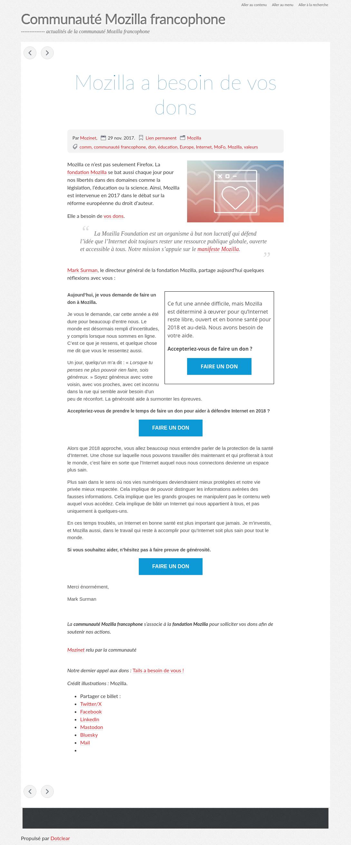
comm (86, 147)
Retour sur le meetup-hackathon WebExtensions (47, 53)
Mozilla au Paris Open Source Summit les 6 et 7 (30, 53)
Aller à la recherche (312, 4)
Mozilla (194, 138)
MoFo (219, 147)
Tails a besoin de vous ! (158, 671)
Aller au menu (279, 4)
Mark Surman (82, 270)
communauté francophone (120, 147)
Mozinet (88, 138)
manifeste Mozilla (218, 249)
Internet (204, 147)
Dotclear (60, 838)
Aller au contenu (248, 4)
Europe (187, 147)
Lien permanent (161, 138)
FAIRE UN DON (219, 367)
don (152, 147)
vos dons (114, 216)
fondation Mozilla (87, 172)
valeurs (251, 147)
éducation (167, 147)
